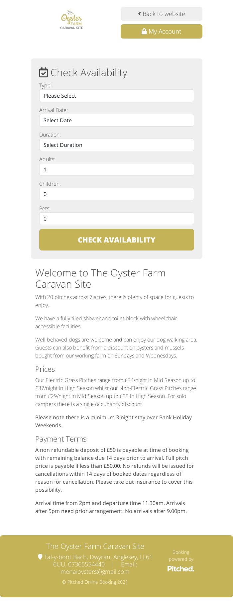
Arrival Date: (53, 110)
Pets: (45, 208)
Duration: (50, 134)
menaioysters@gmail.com (95, 571)
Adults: (47, 159)
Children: (50, 183)
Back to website (161, 14)
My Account (161, 31)
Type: (45, 85)
